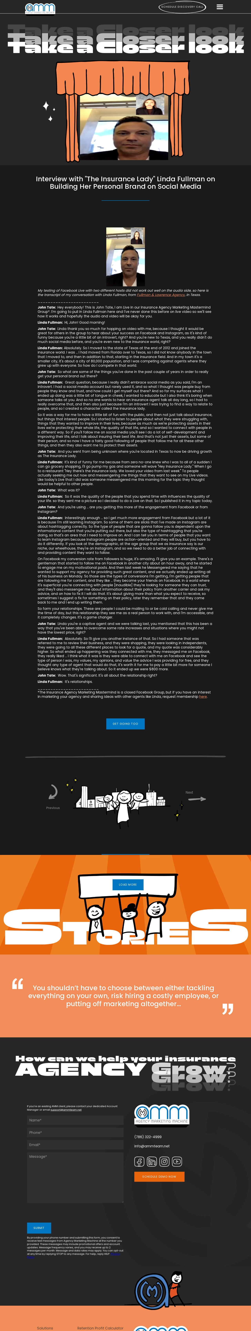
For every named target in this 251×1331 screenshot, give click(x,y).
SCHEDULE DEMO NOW (159, 1177)
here (203, 696)
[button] (219, 7)
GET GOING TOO (125, 724)
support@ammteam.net (66, 1109)
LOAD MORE (128, 885)
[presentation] (57, 1213)
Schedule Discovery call (182, 6)
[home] (40, 9)
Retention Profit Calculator (100, 1328)
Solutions (45, 1328)
